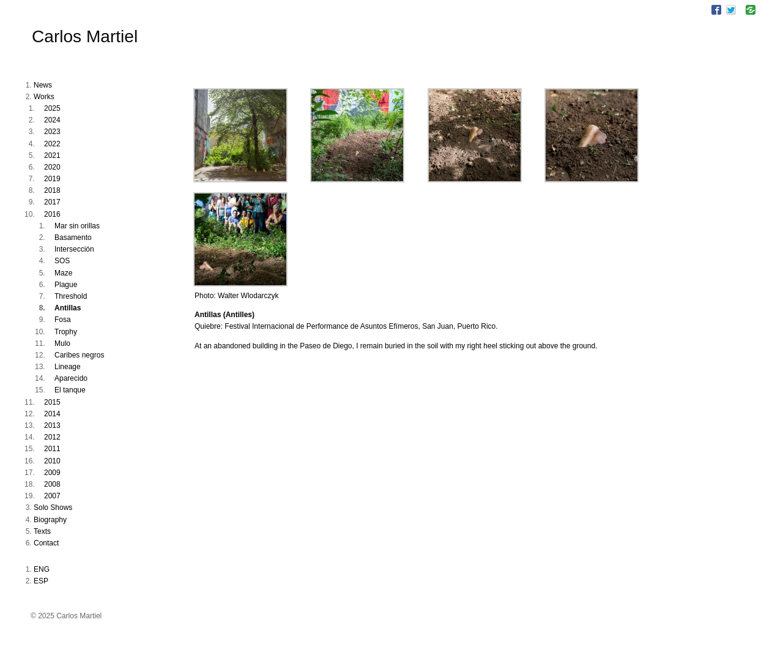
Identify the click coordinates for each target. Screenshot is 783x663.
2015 (52, 402)
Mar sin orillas (77, 226)
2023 (52, 131)
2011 (52, 448)
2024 (52, 120)
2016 (52, 214)
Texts (42, 531)
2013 (52, 425)
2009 (52, 472)
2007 (52, 496)
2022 (52, 144)
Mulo (62, 343)
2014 (52, 414)
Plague (65, 284)
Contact (46, 543)
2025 (52, 108)
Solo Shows (53, 507)
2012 (52, 437)
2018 (52, 190)
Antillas (67, 308)
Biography (50, 519)
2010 (52, 461)
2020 (52, 167)
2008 (52, 484)
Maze (63, 273)
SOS (62, 261)
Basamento (73, 237)
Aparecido (70, 378)
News (43, 85)
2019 (52, 178)
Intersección (74, 249)
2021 (52, 155)
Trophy (65, 332)
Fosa (62, 319)
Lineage (67, 366)
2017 (52, 202)
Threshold (70, 296)
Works (44, 96)
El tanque (70, 390)
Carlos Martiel (85, 36)
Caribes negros (79, 355)
